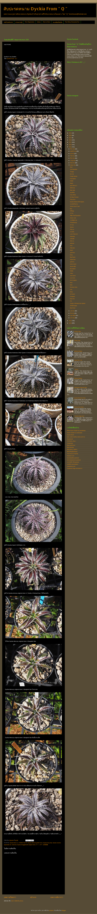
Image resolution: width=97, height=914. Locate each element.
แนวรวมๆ (72, 278)
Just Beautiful (73, 169)
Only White (73, 194)
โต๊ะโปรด (72, 188)
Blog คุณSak (70, 447)
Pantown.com (70, 455)
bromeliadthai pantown (73, 458)
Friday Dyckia (73, 176)
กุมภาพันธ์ (73, 315)
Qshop (38, 22)
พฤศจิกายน (73, 151)
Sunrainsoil (70, 439)
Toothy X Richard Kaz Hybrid (77, 303)
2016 (70, 144)
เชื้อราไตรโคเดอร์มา (75, 215)
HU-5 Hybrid (73, 280)
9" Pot (71, 213)
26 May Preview (74, 197)
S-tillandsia (70, 443)
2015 (70, 147)
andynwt (51, 910)
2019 (70, 137)
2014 (70, 320)
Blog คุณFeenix (71, 445)
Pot (71, 301)
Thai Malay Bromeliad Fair (72, 22)
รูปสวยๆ (72, 261)
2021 (70, 133)
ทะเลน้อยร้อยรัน (57, 22)
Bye (71, 208)
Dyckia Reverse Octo (79, 398)
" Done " (76, 369)
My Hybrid (72, 268)
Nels (71, 285)
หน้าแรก (33, 897)
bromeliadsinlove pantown (74, 460)
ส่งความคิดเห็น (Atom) (17, 901)
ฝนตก (71, 250)
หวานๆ (72, 224)
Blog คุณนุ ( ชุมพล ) (72, 449)
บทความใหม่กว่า (10, 897)
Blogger (64, 910)
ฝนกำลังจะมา (73, 185)
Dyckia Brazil (70, 434)
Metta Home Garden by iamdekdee (76, 430)
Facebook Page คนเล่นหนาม (74, 468)
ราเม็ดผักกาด (73, 220)
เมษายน (72, 311)
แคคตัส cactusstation (72, 464)
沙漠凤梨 (45, 844)
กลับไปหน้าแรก (8, 22)
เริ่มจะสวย (72, 199)
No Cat (72, 174)
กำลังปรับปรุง (73, 222)
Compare (72, 296)
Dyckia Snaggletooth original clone (26, 844)
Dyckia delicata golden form (35, 842)
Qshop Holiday (78, 351)
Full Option (73, 178)
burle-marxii (73, 264)
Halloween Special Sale (80, 387)
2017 (70, 142)
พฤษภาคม (73, 165)
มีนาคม (72, 313)
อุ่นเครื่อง (72, 192)
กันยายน (72, 156)
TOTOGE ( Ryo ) (71, 441)
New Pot (72, 298)
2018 (70, 140)
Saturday (72, 236)
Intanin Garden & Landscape (74, 432)
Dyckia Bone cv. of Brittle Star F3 (18, 842)
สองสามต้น (73, 266)
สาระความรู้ (19, 22)
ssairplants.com (71, 466)
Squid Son (72, 259)
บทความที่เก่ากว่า (56, 897)
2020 (70, 135)
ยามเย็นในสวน (74, 204)
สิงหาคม (72, 158)
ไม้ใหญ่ (72, 211)
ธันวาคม (72, 149)
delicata (72, 243)
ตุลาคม (72, 153)
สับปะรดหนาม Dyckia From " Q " (35, 8)
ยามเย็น (72, 231)
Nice (71, 282)
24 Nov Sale (77, 331)
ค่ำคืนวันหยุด (73, 305)
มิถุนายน (72, 162)
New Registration (29, 22)
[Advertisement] (34, 30)
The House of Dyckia (72, 453)
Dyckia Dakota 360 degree (77, 201)
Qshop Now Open (79, 407)
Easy (71, 255)
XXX (71, 245)
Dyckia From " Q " (12, 58)
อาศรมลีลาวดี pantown (73, 462)
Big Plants (72, 257)
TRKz (71, 273)
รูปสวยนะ (72, 252)
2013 (70, 323)
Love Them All (74, 234)
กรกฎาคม (73, 160)
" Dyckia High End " (79, 416)
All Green (72, 294)
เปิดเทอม (72, 248)
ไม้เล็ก (71, 181)
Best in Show (46, 22)
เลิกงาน (72, 241)
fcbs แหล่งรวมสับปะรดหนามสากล (76, 437)
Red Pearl (72, 308)
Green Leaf (73, 218)
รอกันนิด (72, 238)
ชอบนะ (72, 227)
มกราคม (72, 317)
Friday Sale (77, 340)
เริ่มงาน (72, 229)
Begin (71, 183)
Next (71, 167)
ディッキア (39, 844)
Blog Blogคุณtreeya (72, 451)
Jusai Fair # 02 (78, 360)
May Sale (72, 190)
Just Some (73, 275)
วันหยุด (72, 171)
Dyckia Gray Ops (47, 842)
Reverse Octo (73, 287)
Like (71, 289)
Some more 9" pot (75, 206)
